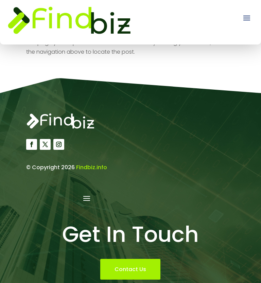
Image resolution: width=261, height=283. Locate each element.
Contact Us (130, 269)
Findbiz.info (91, 167)
